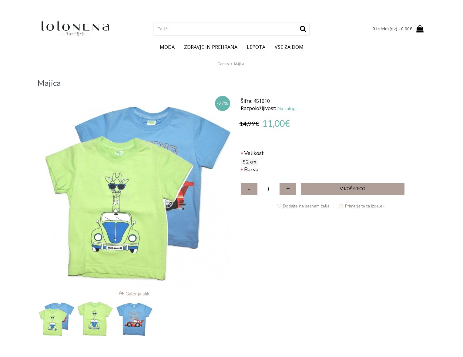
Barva (251, 169)
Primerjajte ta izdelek (364, 206)
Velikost (253, 153)
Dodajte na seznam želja (306, 206)
